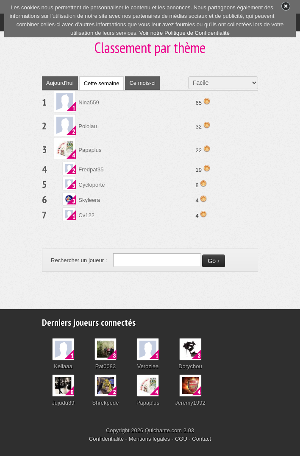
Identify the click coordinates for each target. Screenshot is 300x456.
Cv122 (86, 215)
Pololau (87, 126)
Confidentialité (106, 439)
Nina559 (88, 102)
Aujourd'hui (60, 83)
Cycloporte (91, 185)
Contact (201, 439)
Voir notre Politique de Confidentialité (184, 33)
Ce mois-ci (142, 83)
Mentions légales (149, 439)
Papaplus (89, 150)
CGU (181, 439)
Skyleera (89, 200)
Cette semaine (101, 83)
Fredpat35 (90, 169)
